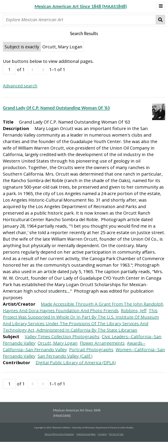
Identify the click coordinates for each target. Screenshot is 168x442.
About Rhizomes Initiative (59, 434)
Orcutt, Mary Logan (58, 343)
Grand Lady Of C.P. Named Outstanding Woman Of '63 (56, 108)
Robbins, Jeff (133, 310)
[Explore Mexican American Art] (79, 19)
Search (160, 19)
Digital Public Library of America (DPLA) (76, 362)
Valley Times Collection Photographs (62, 336)
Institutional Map (86, 434)
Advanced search (20, 86)
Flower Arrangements (102, 343)
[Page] (9, 69)
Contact (102, 434)
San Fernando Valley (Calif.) (65, 356)
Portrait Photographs (91, 349)
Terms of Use (116, 434)
